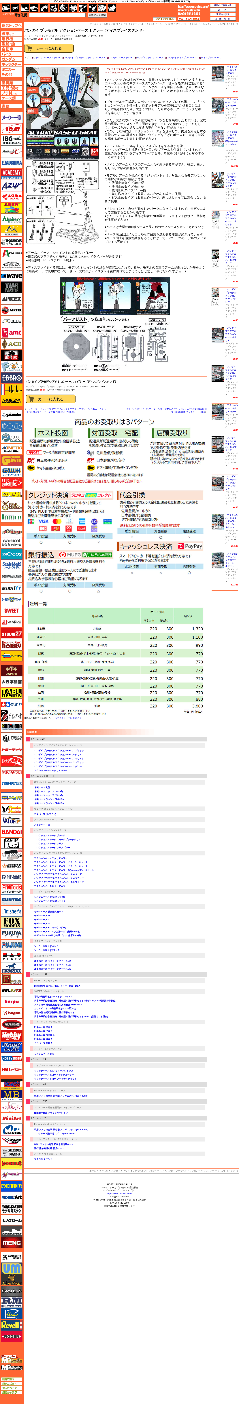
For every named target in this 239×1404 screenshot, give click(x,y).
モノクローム (11, 1220)
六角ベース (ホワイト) (45, 814)
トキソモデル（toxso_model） (11, 738)
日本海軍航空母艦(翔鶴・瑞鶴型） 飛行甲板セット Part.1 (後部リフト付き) (71, 1016)
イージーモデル (11, 230)
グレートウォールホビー (11, 471)
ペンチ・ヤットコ (53, 941)
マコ (11, 1084)
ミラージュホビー (11, 1140)
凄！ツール (47, 955)
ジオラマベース (57, 1090)
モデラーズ (11, 1186)
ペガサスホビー (11, 979)
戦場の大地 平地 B (43, 1031)
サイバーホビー (11, 531)
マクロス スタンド (43, 1159)
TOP (14, 15)
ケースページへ (11, 98)
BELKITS (11, 990)
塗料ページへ (11, 82)
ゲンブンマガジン (11, 494)
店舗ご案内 (11, 1379)
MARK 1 (38, 980)
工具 (83, 8)
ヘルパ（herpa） (11, 1001)
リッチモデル (11, 1313)
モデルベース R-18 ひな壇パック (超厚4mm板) (57, 931)
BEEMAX (11, 865)
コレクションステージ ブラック (49, 835)
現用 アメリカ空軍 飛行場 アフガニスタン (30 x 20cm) (61, 1129)
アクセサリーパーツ (67, 1139)
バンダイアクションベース (150, 57)
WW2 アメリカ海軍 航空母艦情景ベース (54, 1144)
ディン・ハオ (11, 715)
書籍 (112, 8)
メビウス (11, 1163)
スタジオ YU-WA (42, 819)
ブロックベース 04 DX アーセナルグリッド (55, 1079)
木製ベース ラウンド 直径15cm (49, 803)
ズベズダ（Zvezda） (11, 655)
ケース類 (103, 1170)
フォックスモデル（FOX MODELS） (11, 922)
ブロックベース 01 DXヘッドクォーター (54, 1075)
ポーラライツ (11, 1024)
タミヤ (11, 704)
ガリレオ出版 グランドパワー (11, 460)
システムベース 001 (44, 1054)
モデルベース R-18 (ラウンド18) (50, 927)
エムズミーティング (12, 1367)
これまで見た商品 (165, 19)
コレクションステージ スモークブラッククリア (57, 839)
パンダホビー (11, 843)
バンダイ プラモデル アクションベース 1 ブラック (59, 750)
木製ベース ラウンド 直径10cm (49, 799)
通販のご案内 (11, 1384)
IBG (11, 140)
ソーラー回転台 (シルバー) (47, 946)
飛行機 (15, 8)
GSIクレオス (40, 782)
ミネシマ (38, 941)
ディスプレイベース (211, 57)
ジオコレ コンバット (59, 1022)
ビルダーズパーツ (53, 891)
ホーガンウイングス (11, 1013)
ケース (102, 8)
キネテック (11, 449)
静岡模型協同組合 (11, 576)
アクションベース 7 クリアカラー (50, 858)
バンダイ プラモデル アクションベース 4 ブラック (59, 878)
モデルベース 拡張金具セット (48, 911)
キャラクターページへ (11, 64)
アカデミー (11, 174)
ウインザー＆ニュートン (11, 264)
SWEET (38, 991)
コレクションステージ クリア (48, 843)
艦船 (25, 8)
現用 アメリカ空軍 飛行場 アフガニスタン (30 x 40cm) (61, 1096)
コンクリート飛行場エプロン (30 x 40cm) (54, 1133)
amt (11, 332)
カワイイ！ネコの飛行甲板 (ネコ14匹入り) (55, 1008)
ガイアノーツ (11, 415)
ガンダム (63, 8)
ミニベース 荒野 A (43, 1043)
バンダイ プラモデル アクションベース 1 (85, 57)
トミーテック (40, 1022)
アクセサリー (50, 980)
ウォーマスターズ (11, 287)
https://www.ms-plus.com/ (119, 1193)
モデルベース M (42, 915)
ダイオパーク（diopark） (11, 670)
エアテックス (11, 298)
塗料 (73, 8)
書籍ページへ (11, 106)
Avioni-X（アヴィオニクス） (11, 151)
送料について (11, 1388)
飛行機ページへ (11, 38)
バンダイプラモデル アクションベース (54, 36)
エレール (11, 389)
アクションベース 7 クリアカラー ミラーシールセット (61, 866)
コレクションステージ (55, 830)
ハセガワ (38, 1154)
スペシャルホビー (11, 644)
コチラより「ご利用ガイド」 (69, 718)
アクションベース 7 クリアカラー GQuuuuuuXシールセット (64, 870)
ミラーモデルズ (11, 1152)
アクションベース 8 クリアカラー (50, 886)
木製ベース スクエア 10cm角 (48, 791)
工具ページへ (11, 87)
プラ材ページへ (11, 93)
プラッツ (11, 956)
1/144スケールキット (53, 991)
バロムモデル (11, 820)
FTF (11, 355)
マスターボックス (11, 1095)
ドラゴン (11, 772)
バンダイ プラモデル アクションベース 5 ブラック (59, 882)
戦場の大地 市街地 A (44, 1035)
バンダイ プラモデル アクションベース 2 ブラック (59, 762)
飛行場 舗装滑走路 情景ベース (49, 1148)
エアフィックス (11, 310)
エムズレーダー (12, 1359)
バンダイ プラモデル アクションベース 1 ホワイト (59, 758)
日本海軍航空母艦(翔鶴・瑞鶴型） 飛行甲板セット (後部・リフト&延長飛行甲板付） (75, 1000)
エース (11, 343)
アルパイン (11, 219)
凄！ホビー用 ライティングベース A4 (52, 961)
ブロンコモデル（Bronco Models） (11, 967)
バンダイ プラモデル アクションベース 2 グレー (58, 766)
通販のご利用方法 (223, 5)
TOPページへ (11, 25)
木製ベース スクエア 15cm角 (48, 795)
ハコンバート (58, 819)
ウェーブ (38, 809)
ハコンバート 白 (42, 825)
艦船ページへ (11, 43)
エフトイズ (11, 366)
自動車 (34, 8)
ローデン (11, 1336)
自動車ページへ (11, 49)
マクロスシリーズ (53, 1154)
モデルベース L (41, 919)
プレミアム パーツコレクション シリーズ (69, 906)
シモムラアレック (11, 599)
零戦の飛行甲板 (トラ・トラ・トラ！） (53, 996)
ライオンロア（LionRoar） (11, 1279)
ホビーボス (11, 1058)
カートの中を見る (189, 19)
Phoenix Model (41, 1090)
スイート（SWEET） (11, 610)
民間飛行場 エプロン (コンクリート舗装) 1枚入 (57, 986)
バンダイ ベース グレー (121, 57)
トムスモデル (11, 761)
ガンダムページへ (11, 59)
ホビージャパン (11, 1035)
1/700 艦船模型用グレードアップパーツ (61, 1107)
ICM (11, 128)
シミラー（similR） (11, 588)
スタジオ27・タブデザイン (11, 633)
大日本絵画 (11, 681)
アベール (11, 208)
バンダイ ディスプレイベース (182, 57)
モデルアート (11, 1197)
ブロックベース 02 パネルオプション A (53, 1071)
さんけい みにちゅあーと (11, 542)
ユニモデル (11, 1257)
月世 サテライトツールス (11, 482)
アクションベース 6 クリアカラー (50, 770)
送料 (223, 10)
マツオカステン (11, 1106)
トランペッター (11, 783)
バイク (44, 8)
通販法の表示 (11, 1392)
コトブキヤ (39, 1065)
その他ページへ (11, 74)
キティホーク (11, 437)
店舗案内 (223, 19)
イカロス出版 (11, 242)
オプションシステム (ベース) (58, 809)
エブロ (11, 377)
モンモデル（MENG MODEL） (11, 1242)
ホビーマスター (11, 1069)
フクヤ (11, 933)
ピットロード (11, 877)
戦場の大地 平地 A (43, 1027)
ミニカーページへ (11, 69)
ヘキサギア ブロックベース (59, 1065)
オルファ (11, 400)
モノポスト (11, 1231)
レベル (11, 1325)
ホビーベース (40, 906)
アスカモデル (11, 196)
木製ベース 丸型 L (43, 787)
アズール (11, 185)
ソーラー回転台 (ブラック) (47, 950)
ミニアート (11, 1118)
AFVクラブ (11, 321)
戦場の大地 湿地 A (43, 1039)
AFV (11, 33)
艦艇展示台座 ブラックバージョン (51, 1113)
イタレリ (11, 253)
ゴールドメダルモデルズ (11, 505)
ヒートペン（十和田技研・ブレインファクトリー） (11, 854)
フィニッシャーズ (11, 911)
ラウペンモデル (11, 1302)
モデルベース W (42, 923)
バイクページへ (11, 54)
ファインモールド (11, 888)
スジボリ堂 (11, 622)
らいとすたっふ (11, 1291)
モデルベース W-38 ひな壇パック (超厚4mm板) (57, 935)
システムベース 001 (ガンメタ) (49, 897)
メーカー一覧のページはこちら (12, 117)
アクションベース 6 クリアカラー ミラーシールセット (61, 862)
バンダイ (30, 386)
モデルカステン (11, 1208)
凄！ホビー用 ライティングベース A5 (52, 965)
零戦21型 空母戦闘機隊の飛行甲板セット (54, 1012)
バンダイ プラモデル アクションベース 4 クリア (58, 874)
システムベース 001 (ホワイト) (49, 901)
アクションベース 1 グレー (47, 57)
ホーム (92, 1170)
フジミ (37, 1107)
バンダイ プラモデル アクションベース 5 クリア (58, 754)
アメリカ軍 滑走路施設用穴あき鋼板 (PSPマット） (59, 1004)
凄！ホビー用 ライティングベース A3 (52, 969)
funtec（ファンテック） (11, 899)
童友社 (37, 955)
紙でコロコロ (11, 426)
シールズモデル (11, 565)
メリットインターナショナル (11, 1174)
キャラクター (54, 8)
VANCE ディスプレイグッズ (62, 782)
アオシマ (11, 162)
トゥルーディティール (45, 1139)
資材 (93, 8)
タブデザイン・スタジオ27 (11, 693)
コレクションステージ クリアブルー (52, 847)
